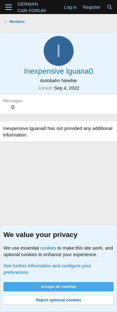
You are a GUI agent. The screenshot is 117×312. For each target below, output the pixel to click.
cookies (48, 247)
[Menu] (8, 7)
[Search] (110, 7)
